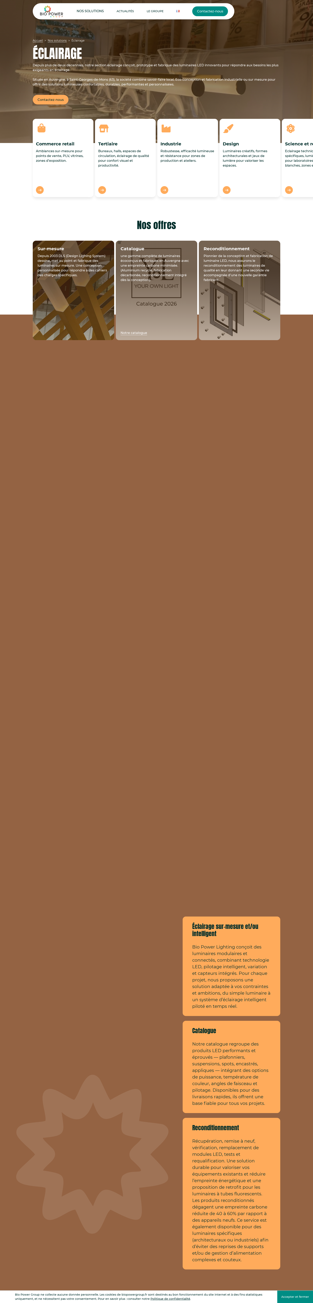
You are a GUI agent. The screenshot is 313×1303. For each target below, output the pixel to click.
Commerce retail (55, 144)
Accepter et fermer (295, 1297)
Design (231, 144)
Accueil (38, 40)
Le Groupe (136, 11)
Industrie (170, 144)
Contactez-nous (178, 11)
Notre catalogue (134, 333)
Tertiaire (108, 144)
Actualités (112, 11)
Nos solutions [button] (85, 11)
